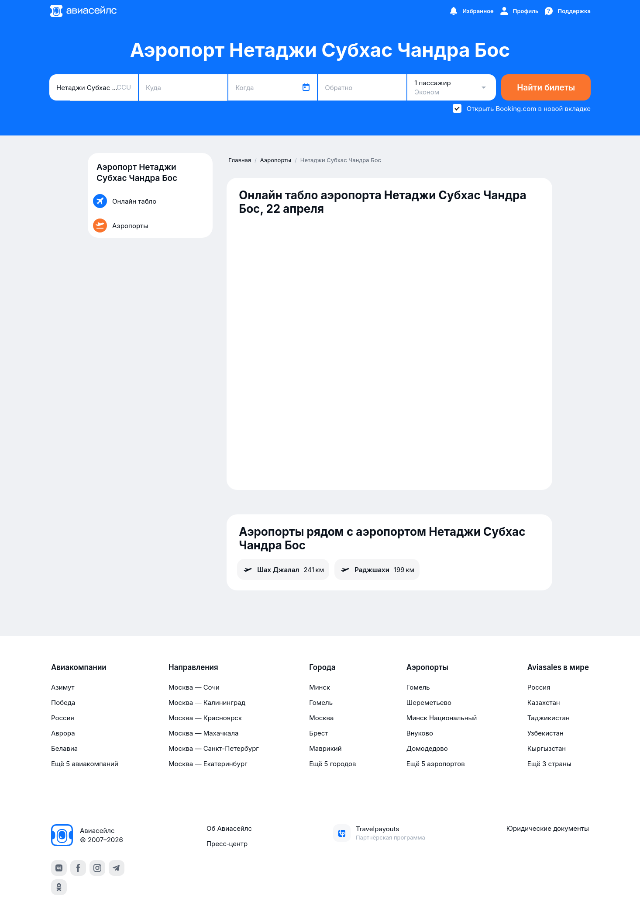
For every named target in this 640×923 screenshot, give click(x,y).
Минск (319, 687)
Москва (321, 718)
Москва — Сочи (194, 687)
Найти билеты (546, 88)
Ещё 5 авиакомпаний (84, 764)
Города (322, 667)
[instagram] (97, 868)
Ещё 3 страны (549, 764)
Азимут (63, 687)
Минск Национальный (441, 718)
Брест (318, 733)
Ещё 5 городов (332, 764)
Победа (63, 702)
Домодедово (427, 748)
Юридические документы (547, 828)
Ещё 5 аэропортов (435, 764)
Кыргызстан (546, 748)
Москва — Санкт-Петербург (214, 748)
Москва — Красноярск (205, 718)
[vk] (59, 868)
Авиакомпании (79, 667)
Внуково (419, 733)
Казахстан (543, 702)
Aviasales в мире (558, 667)
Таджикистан (548, 718)
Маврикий (325, 748)
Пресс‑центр (227, 844)
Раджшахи (377, 569)
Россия (62, 718)
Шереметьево (428, 702)
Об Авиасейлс (229, 828)
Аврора (63, 733)
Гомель (321, 702)
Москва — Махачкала (203, 733)
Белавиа (64, 748)
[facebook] (78, 868)
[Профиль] (519, 11)
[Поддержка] (567, 11)
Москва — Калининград (207, 702)
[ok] (59, 887)
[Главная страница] (83, 11)
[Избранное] (471, 11)
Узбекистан (545, 733)
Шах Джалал (283, 569)
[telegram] (116, 868)
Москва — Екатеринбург (208, 764)
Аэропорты (427, 667)
